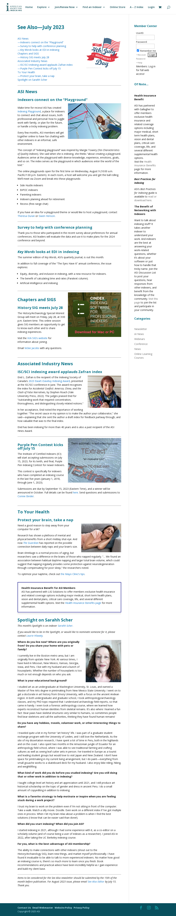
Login (151, 7)
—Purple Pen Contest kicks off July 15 (39, 68)
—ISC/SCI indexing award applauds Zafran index (45, 64)
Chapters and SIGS (28, 53)
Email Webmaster (43, 907)
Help (140, 62)
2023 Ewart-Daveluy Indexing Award (49, 381)
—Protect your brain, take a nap (36, 76)
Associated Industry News (32, 61)
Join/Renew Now (65, 7)
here (75, 492)
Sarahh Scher (65, 625)
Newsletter (140, 329)
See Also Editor (96, 881)
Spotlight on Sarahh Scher (32, 79)
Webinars (139, 339)
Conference (141, 344)
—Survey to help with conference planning (42, 46)
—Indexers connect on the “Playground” (41, 42)
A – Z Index (136, 7)
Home (29, 7)
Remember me (146, 50)
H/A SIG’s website (37, 338)
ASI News (23, 38)
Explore (41, 7)
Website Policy (64, 907)
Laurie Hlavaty (34, 635)
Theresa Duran (26, 216)
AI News (139, 334)
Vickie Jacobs (31, 348)
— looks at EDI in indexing (38, 49)
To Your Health (26, 72)
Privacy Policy (81, 907)
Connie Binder (26, 496)
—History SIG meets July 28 (33, 57)
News (137, 349)
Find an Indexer (92, 7)
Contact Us (24, 907)
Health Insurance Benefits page (83, 603)
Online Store (117, 7)
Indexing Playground (29, 111)
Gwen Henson (47, 216)
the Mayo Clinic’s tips (73, 574)
